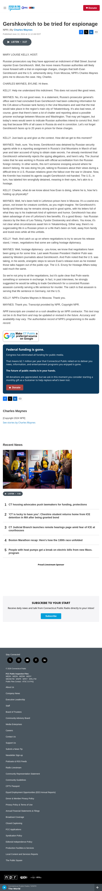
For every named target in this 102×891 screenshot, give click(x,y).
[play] (4, 887)
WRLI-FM (32, 679)
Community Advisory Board (18, 718)
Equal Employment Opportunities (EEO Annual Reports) (31, 792)
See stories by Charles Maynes (19, 422)
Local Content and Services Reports (22, 854)
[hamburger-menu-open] (4, 8)
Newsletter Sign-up (14, 755)
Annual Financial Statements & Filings (23, 811)
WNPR (18, 679)
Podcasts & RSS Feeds (16, 761)
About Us (10, 687)
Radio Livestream (13, 768)
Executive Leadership (15, 700)
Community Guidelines (16, 780)
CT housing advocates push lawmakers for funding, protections (48, 504)
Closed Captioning (14, 823)
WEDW (22, 676)
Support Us (11, 743)
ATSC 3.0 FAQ (27, 682)
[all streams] (98, 887)
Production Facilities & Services (20, 848)
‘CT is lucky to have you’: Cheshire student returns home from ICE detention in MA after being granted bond (49, 516)
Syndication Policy (14, 836)
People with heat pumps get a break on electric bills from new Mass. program (50, 551)
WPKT (25, 679)
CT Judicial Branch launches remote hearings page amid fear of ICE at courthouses (52, 529)
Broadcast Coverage (15, 817)
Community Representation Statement (23, 774)
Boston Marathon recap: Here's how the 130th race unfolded (45, 540)
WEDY (28, 676)
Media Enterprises (14, 724)
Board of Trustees (14, 712)
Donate (92, 8)
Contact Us (11, 737)
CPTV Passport (13, 786)
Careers (9, 730)
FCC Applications (13, 829)
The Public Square (14, 860)
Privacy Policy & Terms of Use (19, 805)
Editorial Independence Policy (19, 842)
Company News (13, 693)
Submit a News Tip (14, 749)
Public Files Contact (13, 682)
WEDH (8, 676)
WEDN (15, 676)
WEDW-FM (10, 679)
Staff (8, 706)
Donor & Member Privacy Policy (20, 799)
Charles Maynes (23, 29)
